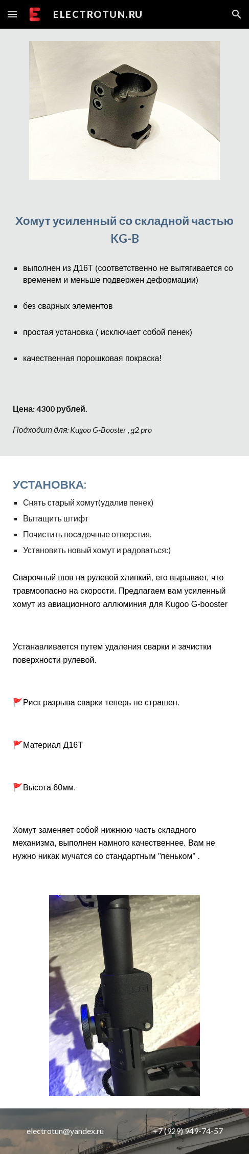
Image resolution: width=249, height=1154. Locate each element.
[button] (12, 14)
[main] (124, 229)
